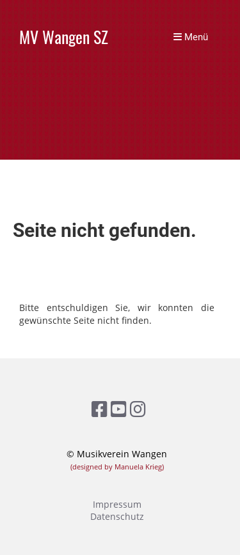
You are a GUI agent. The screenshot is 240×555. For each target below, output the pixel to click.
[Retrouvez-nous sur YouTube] (119, 409)
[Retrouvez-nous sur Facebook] (100, 409)
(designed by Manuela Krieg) (117, 466)
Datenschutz (117, 516)
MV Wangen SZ (63, 37)
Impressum (117, 504)
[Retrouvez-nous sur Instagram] (138, 409)
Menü (190, 37)
